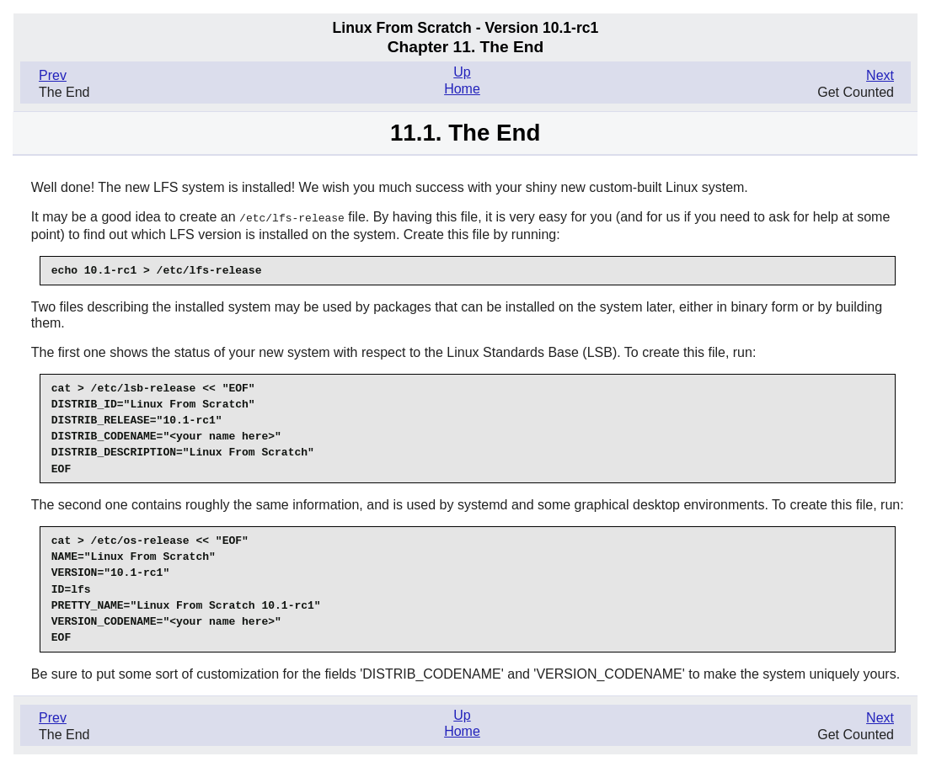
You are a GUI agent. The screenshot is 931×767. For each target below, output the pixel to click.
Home (462, 89)
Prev (53, 75)
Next (880, 75)
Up (461, 72)
